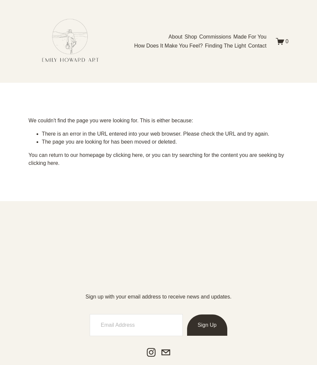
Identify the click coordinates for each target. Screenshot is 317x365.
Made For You (249, 37)
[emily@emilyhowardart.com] (165, 352)
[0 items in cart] (282, 41)
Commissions (215, 37)
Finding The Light (225, 46)
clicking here (128, 155)
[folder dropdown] (191, 36)
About (175, 37)
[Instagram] (151, 352)
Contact (257, 46)
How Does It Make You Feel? (168, 46)
